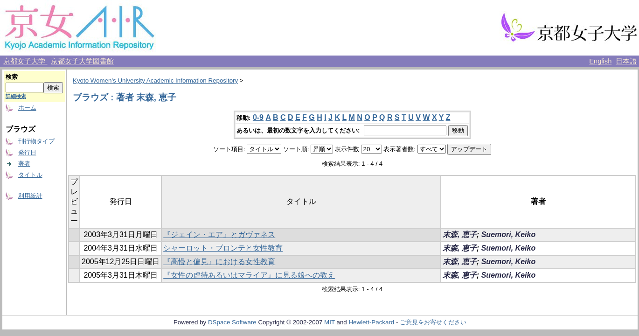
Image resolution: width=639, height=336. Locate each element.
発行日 (27, 152)
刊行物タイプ (36, 141)
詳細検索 (16, 96)
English (600, 61)
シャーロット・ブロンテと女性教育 (223, 248)
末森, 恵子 (460, 234)
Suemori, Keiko (508, 234)
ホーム (27, 107)
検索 (12, 76)
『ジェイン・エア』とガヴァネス (219, 234)
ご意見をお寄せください (433, 322)
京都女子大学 (25, 61)
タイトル (30, 174)
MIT (329, 322)
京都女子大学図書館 (82, 61)
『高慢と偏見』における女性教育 (219, 262)
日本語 (626, 61)
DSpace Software (232, 322)
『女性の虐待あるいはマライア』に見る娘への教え (249, 275)
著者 (24, 163)
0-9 (258, 117)
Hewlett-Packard (371, 322)
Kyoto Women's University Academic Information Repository (155, 80)
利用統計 (30, 195)
